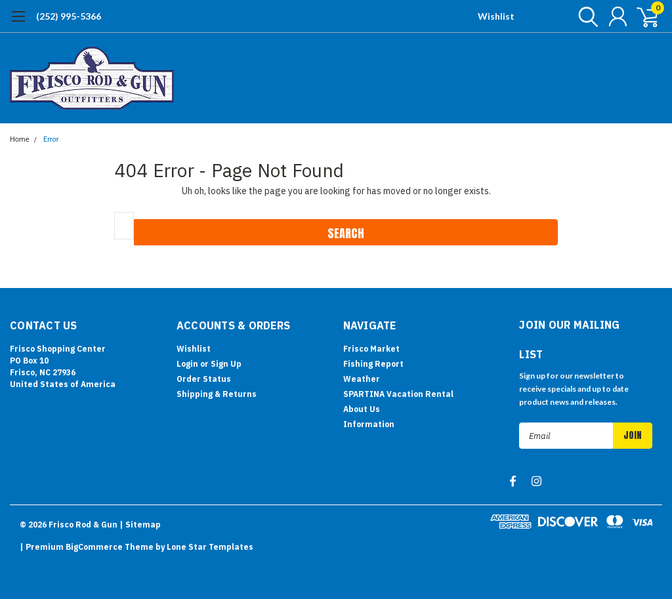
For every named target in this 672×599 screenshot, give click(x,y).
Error (51, 139)
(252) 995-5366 (68, 16)
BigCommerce (94, 547)
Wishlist (496, 16)
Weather (361, 379)
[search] (585, 16)
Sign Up (226, 364)
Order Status (204, 379)
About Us (361, 409)
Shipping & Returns (217, 394)
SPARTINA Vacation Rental (398, 394)
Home (20, 139)
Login (187, 364)
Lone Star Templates (210, 547)
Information (368, 424)
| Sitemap (140, 524)
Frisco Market (371, 349)
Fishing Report (373, 364)
